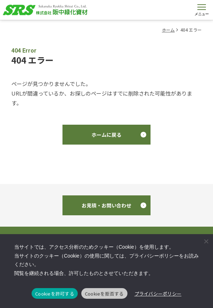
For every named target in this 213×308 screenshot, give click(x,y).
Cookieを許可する (54, 293)
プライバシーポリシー (158, 293)
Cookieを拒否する (104, 293)
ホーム (168, 30)
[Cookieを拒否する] (205, 241)
